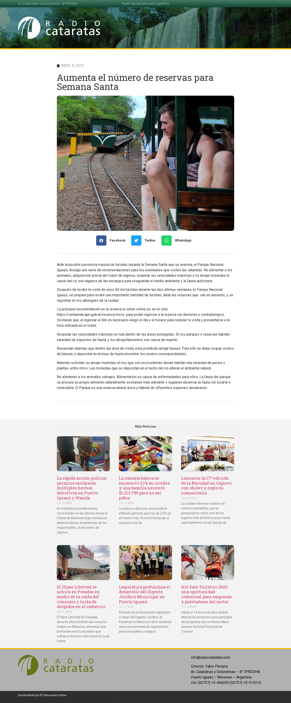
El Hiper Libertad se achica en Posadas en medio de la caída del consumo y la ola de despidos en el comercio (81, 596)
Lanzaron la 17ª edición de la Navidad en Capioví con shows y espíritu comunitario (206, 485)
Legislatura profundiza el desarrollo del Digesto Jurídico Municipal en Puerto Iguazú (144, 594)
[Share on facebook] (112, 240)
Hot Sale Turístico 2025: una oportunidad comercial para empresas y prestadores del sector (206, 594)
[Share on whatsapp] (178, 240)
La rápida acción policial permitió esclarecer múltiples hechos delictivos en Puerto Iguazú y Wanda (82, 487)
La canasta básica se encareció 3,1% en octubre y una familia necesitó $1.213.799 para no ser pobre (144, 487)
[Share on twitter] (145, 240)
